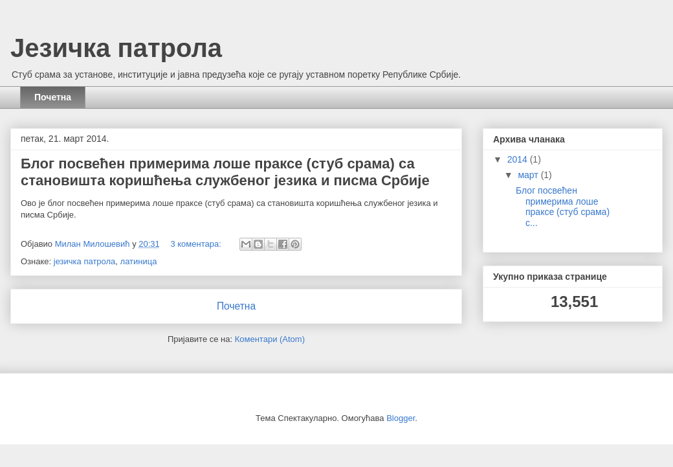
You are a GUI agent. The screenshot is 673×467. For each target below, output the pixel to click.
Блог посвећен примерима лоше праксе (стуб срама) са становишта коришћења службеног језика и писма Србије (225, 171)
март (529, 175)
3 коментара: (196, 244)
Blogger (400, 418)
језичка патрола (85, 261)
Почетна (52, 97)
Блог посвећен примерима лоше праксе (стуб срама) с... (563, 206)
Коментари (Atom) (270, 339)
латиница (138, 261)
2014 (518, 159)
